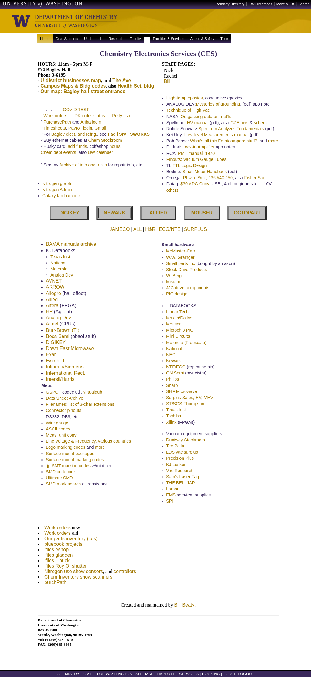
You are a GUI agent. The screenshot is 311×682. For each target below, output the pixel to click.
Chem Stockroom (105, 140)
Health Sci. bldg (136, 86)
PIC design (176, 294)
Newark (173, 361)
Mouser (173, 324)
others (172, 190)
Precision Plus (180, 459)
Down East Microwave (70, 349)
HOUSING (211, 678)
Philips (172, 380)
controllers (125, 574)
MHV (208, 398)
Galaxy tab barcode (61, 196)
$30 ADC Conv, (195, 183)
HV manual (198, 122)
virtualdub (92, 393)
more (273, 140)
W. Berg (174, 276)
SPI (169, 501)
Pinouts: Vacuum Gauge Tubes (196, 159)
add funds (77, 146)
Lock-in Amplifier (199, 146)
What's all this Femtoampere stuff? (223, 140)
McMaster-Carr (180, 251)
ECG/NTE (169, 230)
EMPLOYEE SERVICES (178, 678)
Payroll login (80, 128)
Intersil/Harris (60, 380)
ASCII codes (58, 429)
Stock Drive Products (186, 270)
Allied (52, 300)
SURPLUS (195, 230)
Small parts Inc (180, 264)
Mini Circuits (178, 337)
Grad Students (67, 38)
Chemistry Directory (229, 4)
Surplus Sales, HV (183, 398)
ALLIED (158, 213)
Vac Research (179, 471)
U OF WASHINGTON (113, 678)
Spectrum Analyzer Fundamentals (231, 128)
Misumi (173, 282)
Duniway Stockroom (185, 440)
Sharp (172, 386)
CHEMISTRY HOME (74, 678)
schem (260, 122)
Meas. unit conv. (61, 435)
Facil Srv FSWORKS (129, 134)
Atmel (52, 324)
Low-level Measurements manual (216, 134)
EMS (171, 495)
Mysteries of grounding (218, 104)
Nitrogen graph (56, 184)
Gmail (100, 128)
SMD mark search (63, 484)
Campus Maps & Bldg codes (73, 86)
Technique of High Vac (188, 110)
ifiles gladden (58, 557)
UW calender (100, 152)
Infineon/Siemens (65, 367)
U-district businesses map (70, 80)
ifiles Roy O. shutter (65, 568)
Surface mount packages (70, 454)
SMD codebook (61, 472)
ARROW (55, 288)
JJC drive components (187, 288)
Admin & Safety (202, 38)
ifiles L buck (57, 563)
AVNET (54, 281)
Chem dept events (58, 152)
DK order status (89, 115)
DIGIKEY (69, 213)
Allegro (53, 294)
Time (224, 38)
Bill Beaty (184, 609)
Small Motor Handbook (204, 171)
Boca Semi (57, 337)
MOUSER (202, 213)
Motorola (58, 269)
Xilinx (171, 423)
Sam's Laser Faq (182, 477)
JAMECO (120, 230)
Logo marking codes (65, 448)
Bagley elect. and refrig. (74, 134)
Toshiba (173, 416)
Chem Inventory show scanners (78, 579)
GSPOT (53, 393)
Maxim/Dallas (179, 318)
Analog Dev (61, 275)
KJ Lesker (176, 465)
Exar (51, 355)
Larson (172, 489)
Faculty (135, 38)
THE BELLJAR (180, 483)
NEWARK (114, 213)
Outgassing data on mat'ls (206, 116)
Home (45, 38)
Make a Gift (285, 4)
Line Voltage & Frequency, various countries (88, 442)
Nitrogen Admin (57, 190)
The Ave (121, 80)
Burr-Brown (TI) (62, 331)
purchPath (55, 585)
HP (49, 312)
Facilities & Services (168, 38)
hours (115, 146)
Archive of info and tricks (83, 164)
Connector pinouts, (64, 411)
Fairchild (55, 361)
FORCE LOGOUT (238, 678)
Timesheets (54, 128)
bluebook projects (63, 546)
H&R (150, 230)
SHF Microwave (181, 392)
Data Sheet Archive (64, 399)
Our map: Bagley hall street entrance (82, 91)
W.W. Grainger (180, 258)
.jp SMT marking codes (68, 466)
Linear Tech (177, 312)
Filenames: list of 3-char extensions (80, 405)
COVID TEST (76, 109)
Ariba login (90, 122)
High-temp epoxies (184, 98)
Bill (167, 81)
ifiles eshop (56, 552)
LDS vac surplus (182, 453)
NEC (170, 355)
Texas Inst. (60, 257)
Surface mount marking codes (75, 460)
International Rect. (65, 374)
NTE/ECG (176, 367)
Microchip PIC (179, 331)
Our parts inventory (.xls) (70, 541)
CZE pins (239, 122)
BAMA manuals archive (71, 245)
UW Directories (260, 4)
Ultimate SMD (59, 478)
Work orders (55, 115)
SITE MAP (144, 678)
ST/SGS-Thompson (185, 404)
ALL (137, 230)
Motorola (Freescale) (186, 343)
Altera (52, 306)
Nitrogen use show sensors (73, 574)
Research (115, 38)
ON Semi (175, 373)
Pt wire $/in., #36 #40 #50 (208, 177)
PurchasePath (57, 122)
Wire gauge (57, 423)
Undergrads (93, 38)
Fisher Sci (254, 177)
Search (304, 4)
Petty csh (121, 115)
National (58, 263)
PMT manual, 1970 (196, 153)
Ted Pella (175, 446)
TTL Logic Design (190, 165)
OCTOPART (247, 213)
